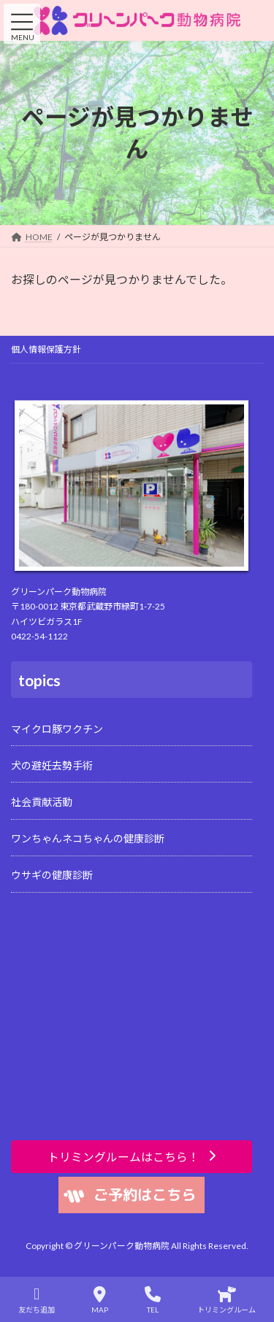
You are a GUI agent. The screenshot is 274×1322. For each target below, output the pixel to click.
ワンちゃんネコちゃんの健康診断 (87, 838)
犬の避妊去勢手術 (52, 765)
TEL (153, 1300)
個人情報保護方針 (46, 349)
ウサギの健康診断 (52, 875)
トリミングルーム (226, 1300)
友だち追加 (36, 1300)
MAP (99, 1300)
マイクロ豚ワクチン (57, 729)
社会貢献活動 (41, 802)
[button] (131, 1156)
